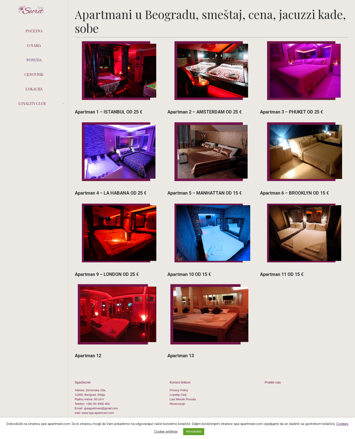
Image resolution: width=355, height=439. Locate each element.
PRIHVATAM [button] (193, 431)
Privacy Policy (179, 390)
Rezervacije (177, 403)
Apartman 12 (88, 355)
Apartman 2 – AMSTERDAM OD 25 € (204, 112)
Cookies (342, 424)
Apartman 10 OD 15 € (189, 274)
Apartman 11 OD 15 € (282, 274)
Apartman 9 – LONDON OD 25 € (107, 274)
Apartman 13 (180, 355)
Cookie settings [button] (166, 431)
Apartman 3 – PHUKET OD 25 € (291, 112)
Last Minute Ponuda (183, 399)
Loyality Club (178, 394)
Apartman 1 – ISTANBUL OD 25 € (108, 112)
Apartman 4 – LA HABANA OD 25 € (110, 193)
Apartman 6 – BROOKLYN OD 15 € (294, 193)
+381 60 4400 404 (98, 403)
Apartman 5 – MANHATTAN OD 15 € (204, 193)
